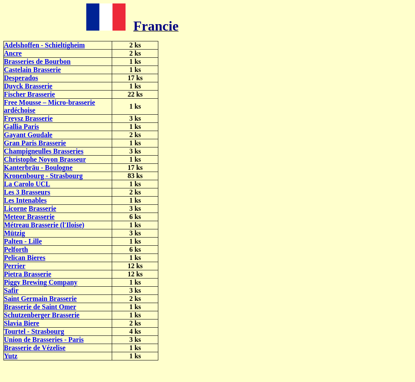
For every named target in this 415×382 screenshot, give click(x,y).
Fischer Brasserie (29, 94)
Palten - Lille (23, 241)
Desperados (21, 77)
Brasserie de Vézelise (35, 347)
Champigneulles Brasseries (43, 151)
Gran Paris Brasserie (35, 143)
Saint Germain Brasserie (40, 298)
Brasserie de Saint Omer (40, 306)
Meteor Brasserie (29, 216)
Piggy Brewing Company (40, 282)
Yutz (10, 356)
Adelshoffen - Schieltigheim (44, 45)
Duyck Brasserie (28, 86)
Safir (11, 290)
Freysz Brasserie (28, 118)
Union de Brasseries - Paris (44, 339)
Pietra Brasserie (27, 274)
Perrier (14, 265)
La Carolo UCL (27, 184)
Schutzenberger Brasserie (41, 315)
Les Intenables (25, 200)
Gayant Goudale (28, 134)
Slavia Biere (21, 323)
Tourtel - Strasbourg (34, 331)
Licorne (15, 208)
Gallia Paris (21, 126)
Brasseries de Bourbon (37, 61)
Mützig (14, 233)
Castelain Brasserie (32, 69)
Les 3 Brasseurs (27, 192)
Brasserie (42, 208)
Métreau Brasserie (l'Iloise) (44, 225)
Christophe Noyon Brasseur (45, 159)
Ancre (13, 53)
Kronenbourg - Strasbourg (43, 175)
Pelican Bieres (24, 257)
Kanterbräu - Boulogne (38, 167)
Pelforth (16, 249)
